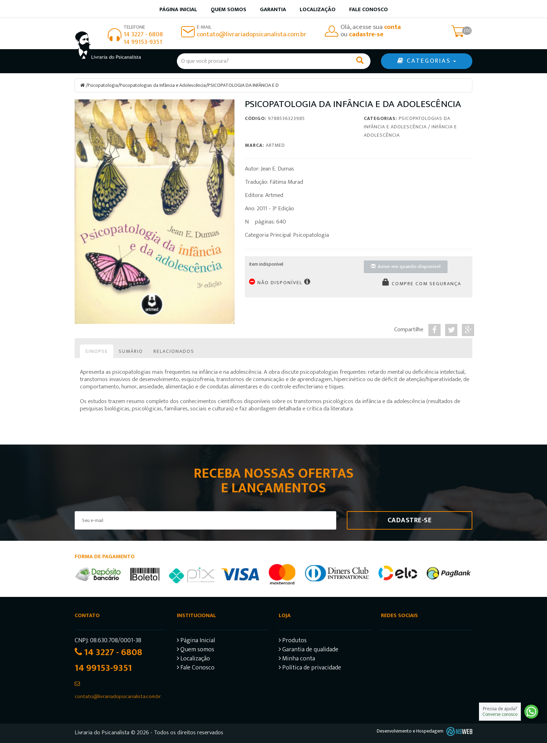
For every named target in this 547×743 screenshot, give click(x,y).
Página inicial (178, 9)
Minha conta (297, 659)
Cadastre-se (410, 520)
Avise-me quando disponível (406, 266)
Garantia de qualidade (308, 650)
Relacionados (173, 351)
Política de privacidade (310, 668)
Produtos (293, 641)
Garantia (273, 9)
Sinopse (96, 351)
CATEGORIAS (426, 61)
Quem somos (228, 9)
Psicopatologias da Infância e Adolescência (163, 85)
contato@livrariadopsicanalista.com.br (251, 34)
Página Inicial (196, 641)
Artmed (275, 145)
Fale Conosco (368, 9)
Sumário (131, 351)
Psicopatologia (103, 85)
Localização (318, 9)
